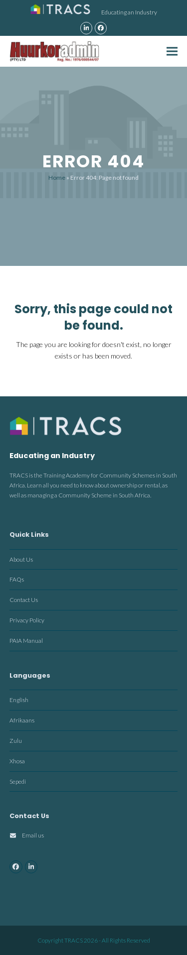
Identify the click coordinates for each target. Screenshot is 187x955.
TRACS (73, 940)
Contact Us (23, 599)
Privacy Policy (26, 620)
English (18, 700)
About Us (21, 559)
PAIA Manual (26, 640)
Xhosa (17, 761)
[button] (172, 51)
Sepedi (17, 781)
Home (56, 177)
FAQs (16, 579)
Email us (33, 835)
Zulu (15, 740)
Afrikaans (21, 720)
